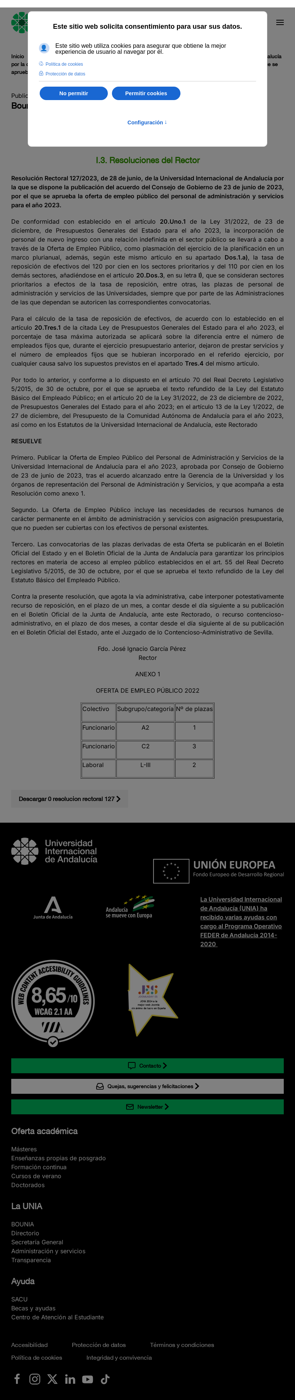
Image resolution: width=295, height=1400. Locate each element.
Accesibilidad (29, 1344)
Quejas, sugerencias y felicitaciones (144, 1086)
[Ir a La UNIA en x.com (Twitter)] (52, 1378)
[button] (280, 22)
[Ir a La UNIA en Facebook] (17, 1378)
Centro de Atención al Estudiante (57, 1317)
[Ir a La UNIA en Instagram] (35, 1378)
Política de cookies (36, 1357)
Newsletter (144, 1107)
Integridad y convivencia (119, 1357)
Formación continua (39, 1167)
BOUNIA (22, 1224)
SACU (19, 1299)
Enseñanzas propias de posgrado (58, 1158)
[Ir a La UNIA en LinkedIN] (70, 1378)
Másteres (24, 1149)
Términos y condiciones (182, 1344)
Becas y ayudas (33, 1308)
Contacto (144, 1066)
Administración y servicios (48, 1251)
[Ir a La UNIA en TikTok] (105, 1378)
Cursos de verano (36, 1176)
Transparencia (31, 1260)
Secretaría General (37, 1242)
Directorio (25, 1233)
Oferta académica (44, 1131)
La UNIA (26, 1206)
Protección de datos (99, 1344)
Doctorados (28, 1185)
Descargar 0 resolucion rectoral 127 (67, 798)
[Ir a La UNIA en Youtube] (88, 1378)
